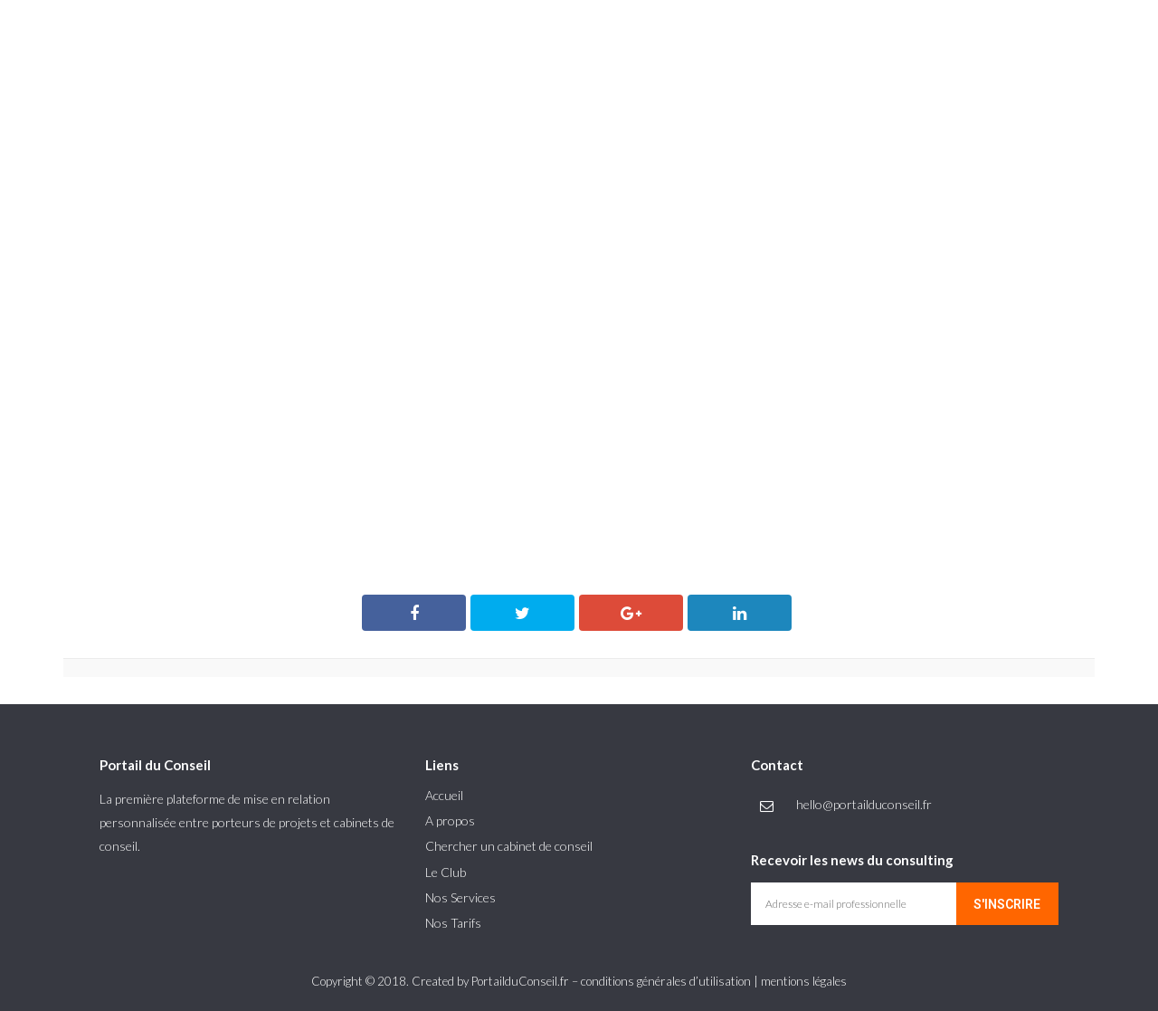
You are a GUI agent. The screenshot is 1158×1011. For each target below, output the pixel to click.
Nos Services (460, 897)
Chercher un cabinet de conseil (509, 846)
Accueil (444, 795)
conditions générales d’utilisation (666, 981)
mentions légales (804, 981)
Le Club (445, 872)
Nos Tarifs (453, 922)
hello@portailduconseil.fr (864, 804)
